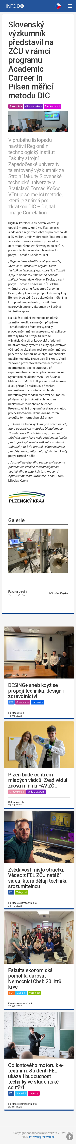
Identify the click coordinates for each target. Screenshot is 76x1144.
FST (11, 702)
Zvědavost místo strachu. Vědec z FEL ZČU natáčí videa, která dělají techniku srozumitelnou (37, 878)
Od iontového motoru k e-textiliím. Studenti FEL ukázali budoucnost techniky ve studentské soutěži (35, 1076)
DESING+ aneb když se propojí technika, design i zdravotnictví (36, 691)
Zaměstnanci (52, 106)
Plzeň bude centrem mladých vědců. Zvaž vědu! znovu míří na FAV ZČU (37, 780)
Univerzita (37, 702)
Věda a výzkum (33, 106)
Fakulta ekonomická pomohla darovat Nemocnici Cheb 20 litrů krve (34, 979)
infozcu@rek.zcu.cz (42, 1137)
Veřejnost (21, 892)
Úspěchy (34, 1093)
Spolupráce (16, 106)
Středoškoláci (17, 791)
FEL (11, 892)
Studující (21, 992)
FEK (11, 992)
